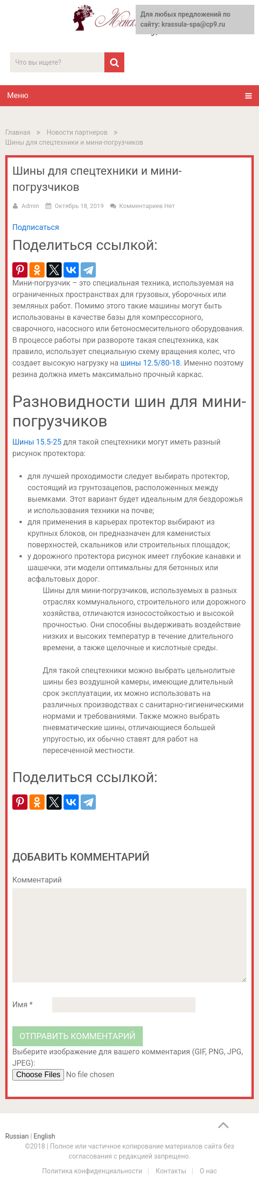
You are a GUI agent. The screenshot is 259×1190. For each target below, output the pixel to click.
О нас (208, 1171)
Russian (17, 1136)
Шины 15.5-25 (37, 441)
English (44, 1136)
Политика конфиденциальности (92, 1171)
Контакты (171, 1171)
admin (30, 205)
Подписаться (35, 227)
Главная (17, 132)
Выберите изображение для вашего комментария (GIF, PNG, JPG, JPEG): (127, 1057)
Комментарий (37, 879)
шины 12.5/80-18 (150, 362)
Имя (22, 1004)
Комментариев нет (147, 205)
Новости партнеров (77, 132)
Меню (17, 95)
